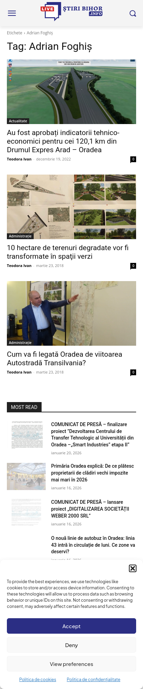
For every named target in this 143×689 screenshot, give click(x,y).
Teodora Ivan (19, 159)
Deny (71, 645)
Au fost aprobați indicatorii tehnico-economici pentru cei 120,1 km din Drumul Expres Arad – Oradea (63, 141)
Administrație (20, 236)
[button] (132, 568)
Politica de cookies (37, 679)
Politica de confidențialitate (93, 679)
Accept (72, 626)
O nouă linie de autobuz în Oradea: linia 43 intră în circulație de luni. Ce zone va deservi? (93, 544)
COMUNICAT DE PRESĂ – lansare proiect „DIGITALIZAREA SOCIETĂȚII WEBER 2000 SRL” (90, 508)
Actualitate (18, 121)
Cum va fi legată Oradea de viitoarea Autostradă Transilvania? (64, 358)
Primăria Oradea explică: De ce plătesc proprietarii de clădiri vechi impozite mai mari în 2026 (92, 472)
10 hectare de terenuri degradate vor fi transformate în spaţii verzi (68, 252)
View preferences (71, 663)
